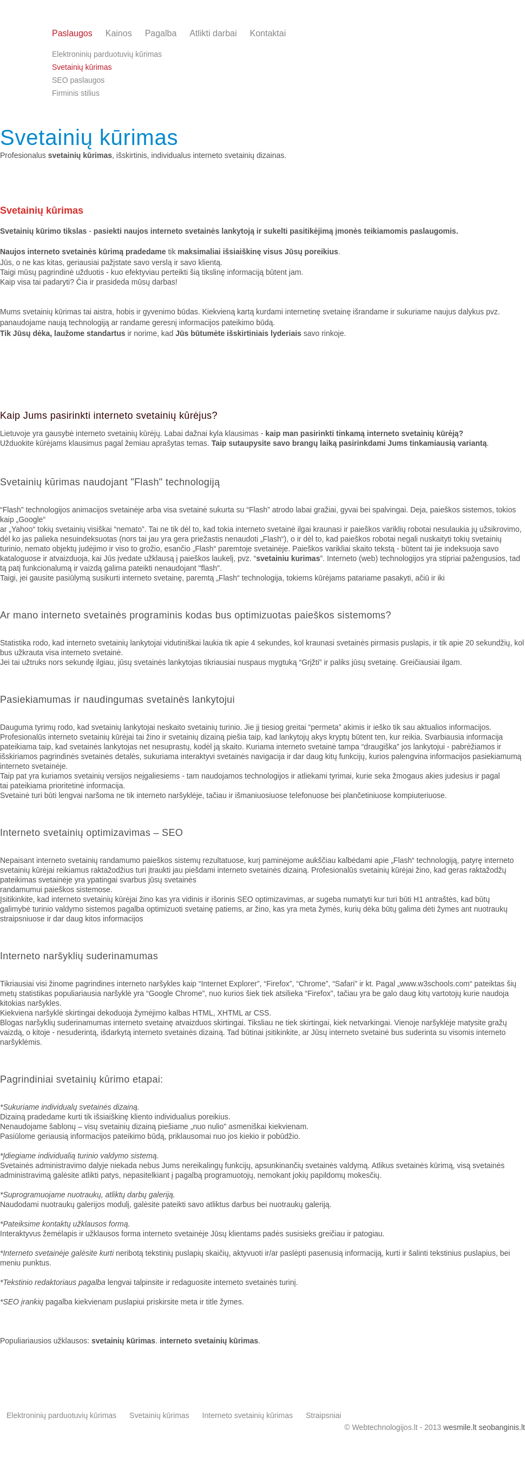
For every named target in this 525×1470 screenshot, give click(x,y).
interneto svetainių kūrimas (209, 1340)
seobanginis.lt (501, 1427)
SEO (172, 832)
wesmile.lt (459, 1427)
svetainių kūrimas (123, 1340)
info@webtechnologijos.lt (472, 38)
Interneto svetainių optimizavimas (75, 832)
